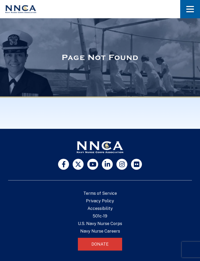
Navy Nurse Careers (100, 231)
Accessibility (100, 208)
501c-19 (100, 216)
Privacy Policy (100, 200)
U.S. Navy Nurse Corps (100, 223)
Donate (100, 244)
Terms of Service (100, 193)
